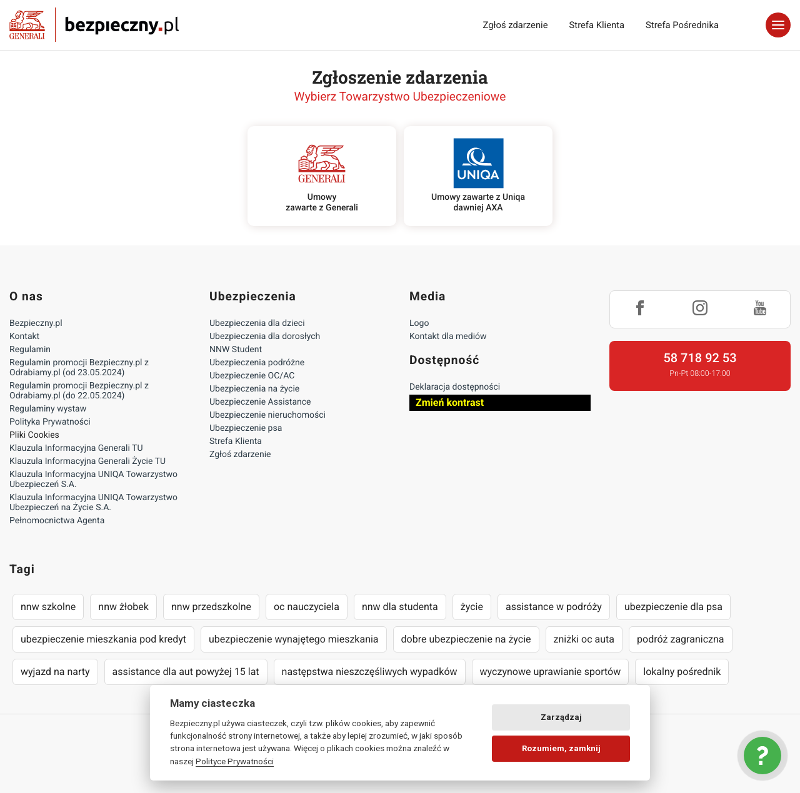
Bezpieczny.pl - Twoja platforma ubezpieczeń (94, 24)
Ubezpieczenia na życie (254, 389)
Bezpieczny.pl (35, 323)
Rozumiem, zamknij (561, 748)
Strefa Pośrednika (682, 25)
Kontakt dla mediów (448, 337)
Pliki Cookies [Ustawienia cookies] (34, 435)
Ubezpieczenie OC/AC (251, 376)
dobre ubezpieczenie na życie (466, 639)
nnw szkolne (48, 607)
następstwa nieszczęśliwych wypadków (370, 671)
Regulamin (30, 350)
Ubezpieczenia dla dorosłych (264, 337)
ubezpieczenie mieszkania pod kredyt (103, 639)
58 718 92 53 (699, 357)
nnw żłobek (123, 607)
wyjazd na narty (55, 671)
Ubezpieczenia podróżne (256, 363)
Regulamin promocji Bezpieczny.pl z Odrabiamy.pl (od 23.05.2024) (79, 368)
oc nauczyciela (306, 607)
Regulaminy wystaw (47, 409)
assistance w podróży (554, 607)
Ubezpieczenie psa (245, 428)
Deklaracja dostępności (454, 387)
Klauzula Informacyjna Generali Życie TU (87, 461)
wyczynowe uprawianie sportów (550, 671)
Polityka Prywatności (50, 422)
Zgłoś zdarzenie (515, 25)
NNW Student (235, 350)
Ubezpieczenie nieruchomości (267, 415)
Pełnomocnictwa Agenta (56, 521)
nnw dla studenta (400, 607)
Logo (419, 323)
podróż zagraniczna (680, 639)
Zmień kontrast (450, 402)
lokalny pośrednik (682, 671)
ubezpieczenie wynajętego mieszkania (294, 639)
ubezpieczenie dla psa (673, 607)
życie (472, 607)
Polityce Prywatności (235, 761)
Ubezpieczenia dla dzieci (257, 323)
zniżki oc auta (584, 639)
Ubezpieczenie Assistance (260, 402)
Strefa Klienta (597, 25)
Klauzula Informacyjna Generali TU (75, 448)
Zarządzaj (561, 717)
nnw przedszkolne (211, 607)
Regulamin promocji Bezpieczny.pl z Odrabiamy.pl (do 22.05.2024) (79, 391)
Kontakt (24, 337)
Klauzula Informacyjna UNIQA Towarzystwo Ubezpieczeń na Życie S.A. (93, 503)
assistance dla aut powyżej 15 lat (185, 671)
